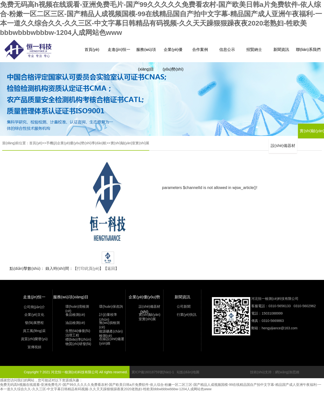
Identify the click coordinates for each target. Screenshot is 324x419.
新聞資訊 (281, 49)
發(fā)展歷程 (34, 323)
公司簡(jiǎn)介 (34, 307)
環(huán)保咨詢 (111, 306)
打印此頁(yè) (88, 268)
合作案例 (200, 49)
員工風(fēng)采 (34, 331)
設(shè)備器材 (283, 146)
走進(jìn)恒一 (119, 49)
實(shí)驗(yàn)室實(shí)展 (130, 143)
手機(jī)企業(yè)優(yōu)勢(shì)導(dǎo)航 (76, 143)
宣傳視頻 (34, 347)
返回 (111, 268)
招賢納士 (254, 49)
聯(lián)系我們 (308, 49)
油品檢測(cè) (75, 323)
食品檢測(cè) (75, 315)
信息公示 (227, 49)
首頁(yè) (92, 49)
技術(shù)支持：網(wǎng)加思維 (274, 372)
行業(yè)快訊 (186, 315)
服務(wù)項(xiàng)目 (146, 53)
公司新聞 (184, 306)
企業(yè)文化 (34, 315)
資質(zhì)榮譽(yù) (34, 339)
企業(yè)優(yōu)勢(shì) (173, 53)
